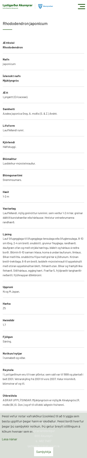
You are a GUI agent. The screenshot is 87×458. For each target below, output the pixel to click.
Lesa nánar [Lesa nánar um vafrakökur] (9, 439)
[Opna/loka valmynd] (81, 6)
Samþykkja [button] (43, 451)
